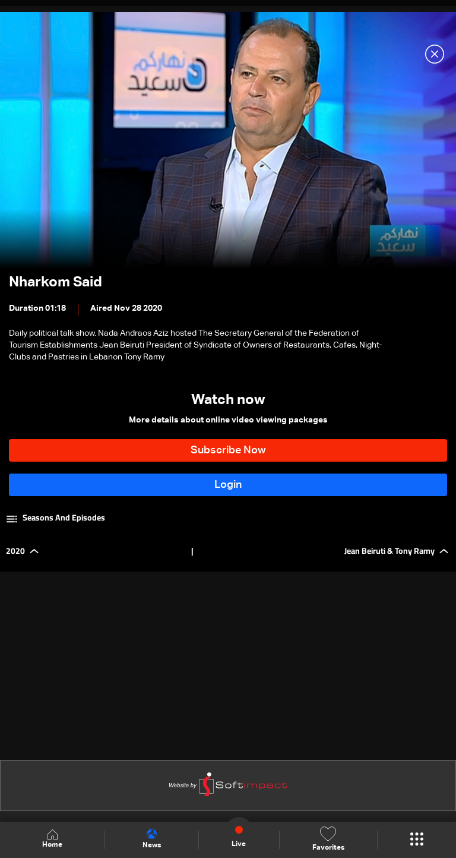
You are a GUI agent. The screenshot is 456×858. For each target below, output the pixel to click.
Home (52, 839)
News (151, 839)
